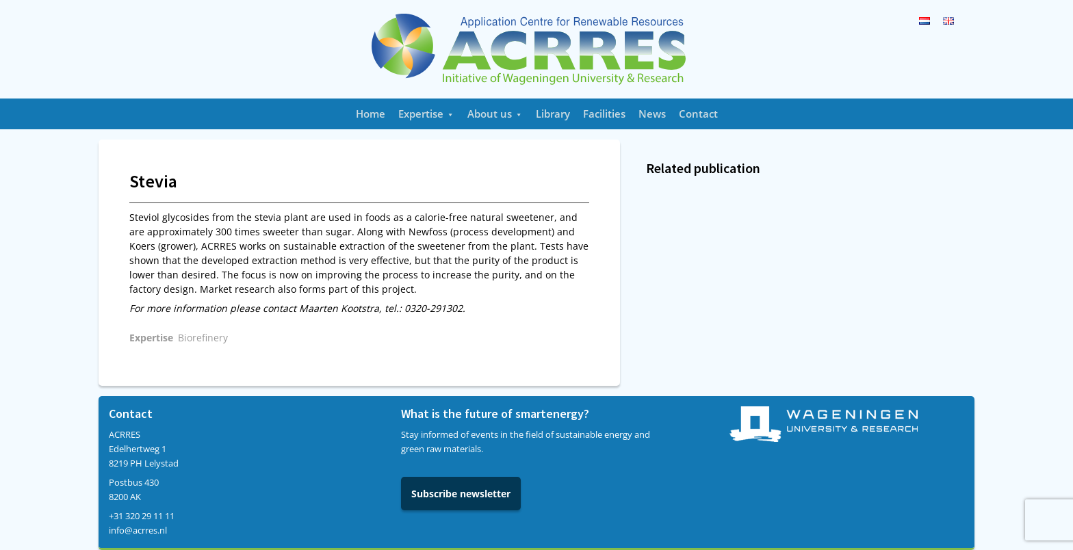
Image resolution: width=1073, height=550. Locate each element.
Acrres (536, 49)
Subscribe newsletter (460, 493)
